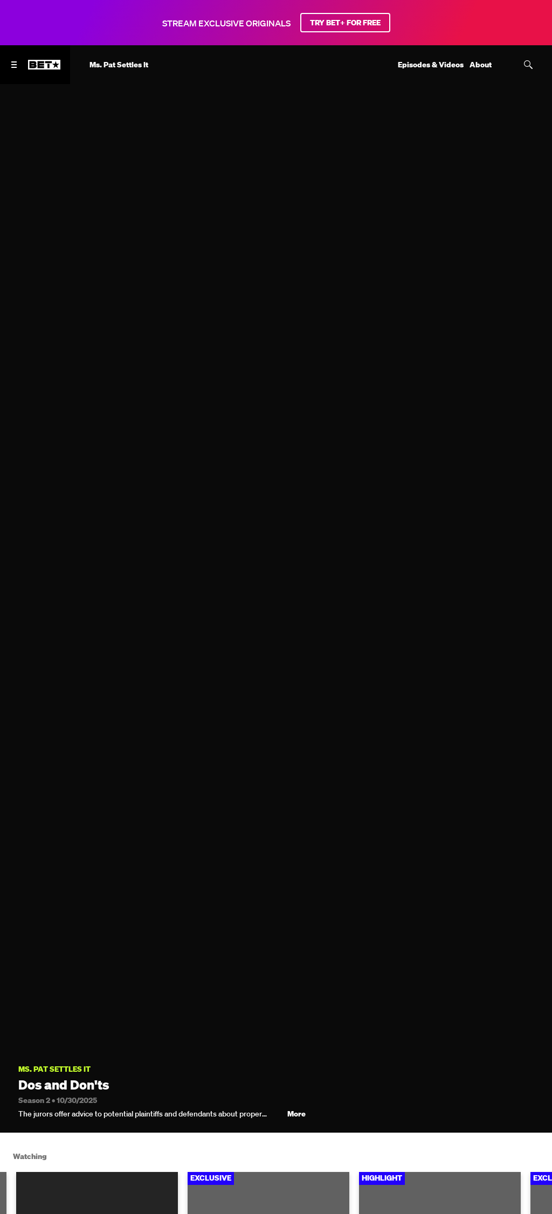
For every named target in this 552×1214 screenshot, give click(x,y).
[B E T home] (44, 69)
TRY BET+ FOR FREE (345, 22)
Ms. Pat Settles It (54, 1069)
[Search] (528, 64)
